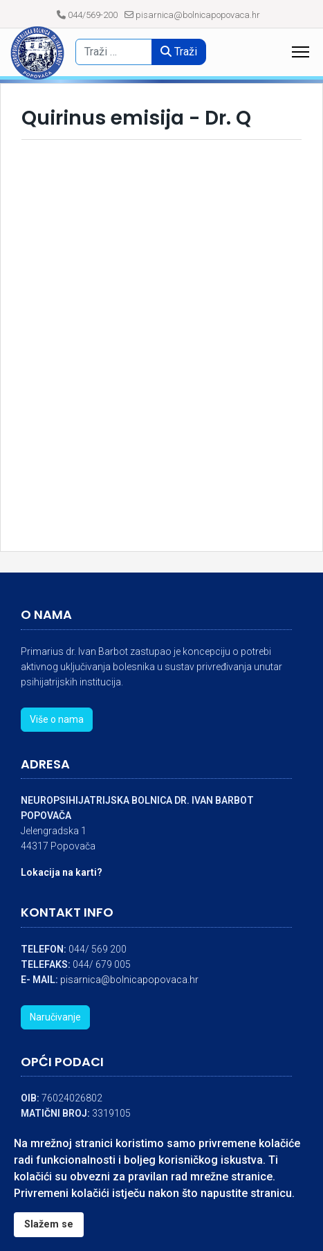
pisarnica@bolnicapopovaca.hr (198, 15)
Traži (178, 51)
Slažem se (48, 1224)
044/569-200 (93, 15)
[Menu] (300, 52)
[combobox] (118, 52)
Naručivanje (55, 1017)
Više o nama (57, 719)
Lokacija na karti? (61, 872)
